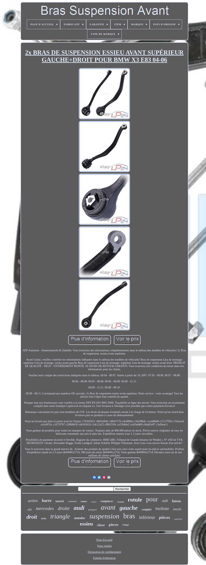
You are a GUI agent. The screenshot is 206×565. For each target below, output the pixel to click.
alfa (29, 509)
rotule (135, 500)
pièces (164, 517)
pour (152, 499)
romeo (84, 501)
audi (79, 508)
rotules (93, 502)
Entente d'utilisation (104, 558)
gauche (128, 507)
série (43, 518)
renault (120, 502)
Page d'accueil (104, 539)
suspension (104, 516)
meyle (177, 509)
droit (31, 517)
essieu (86, 524)
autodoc (79, 518)
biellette (162, 508)
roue (126, 525)
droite (64, 508)
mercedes (45, 508)
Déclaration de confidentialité (104, 552)
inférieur (147, 517)
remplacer (107, 501)
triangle (60, 516)
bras (129, 516)
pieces (113, 524)
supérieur (178, 519)
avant (108, 507)
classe (101, 525)
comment (72, 501)
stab (165, 501)
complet (146, 509)
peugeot (93, 509)
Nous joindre (104, 545)
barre (46, 500)
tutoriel (60, 501)
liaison (176, 501)
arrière (33, 501)
